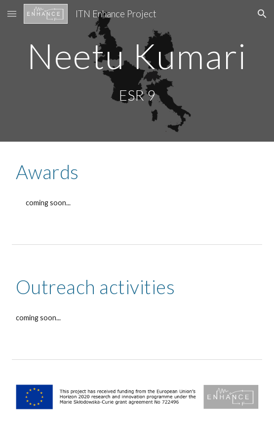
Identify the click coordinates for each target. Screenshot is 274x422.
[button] (12, 13)
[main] (137, 56)
